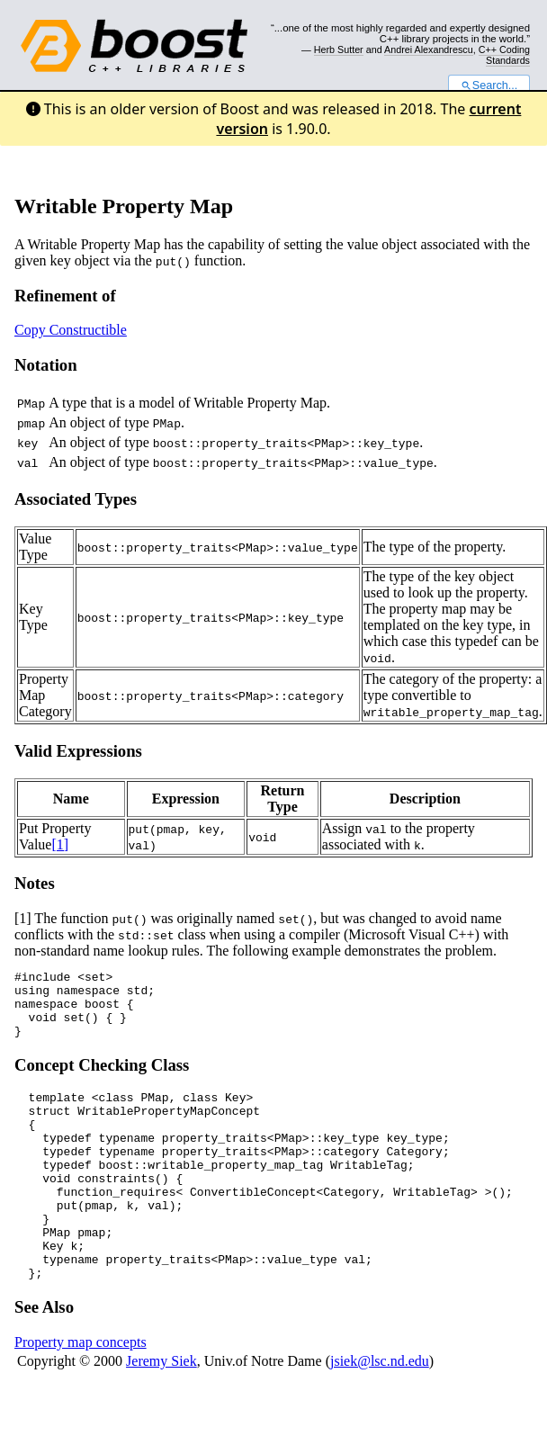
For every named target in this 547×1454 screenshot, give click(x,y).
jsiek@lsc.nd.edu (379, 1412)
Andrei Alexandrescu (428, 49)
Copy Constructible (70, 329)
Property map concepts (80, 1393)
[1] (59, 844)
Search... (489, 85)
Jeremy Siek (161, 1412)
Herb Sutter (338, 49)
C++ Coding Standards (504, 55)
